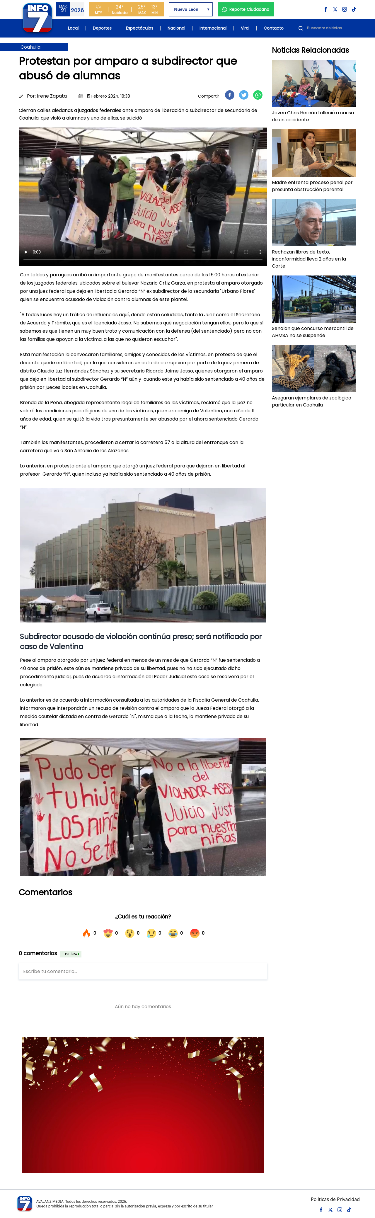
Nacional (176, 28)
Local (73, 28)
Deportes (102, 28)
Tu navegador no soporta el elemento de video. (143, 196)
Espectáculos (139, 28)
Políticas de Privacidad (335, 1199)
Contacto (274, 28)
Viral (245, 28)
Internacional (213, 28)
